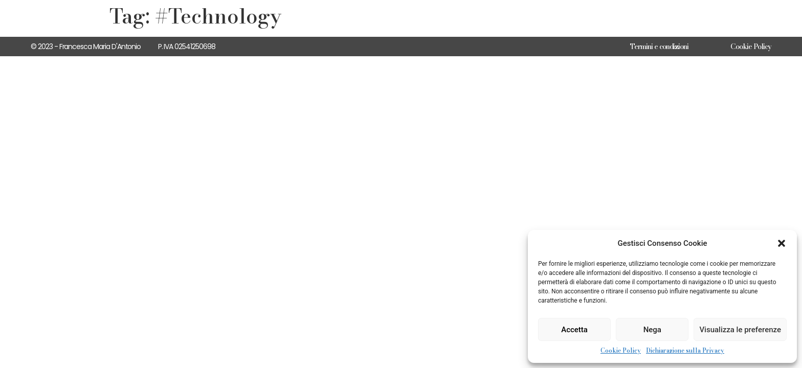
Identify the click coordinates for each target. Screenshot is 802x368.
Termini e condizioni (659, 46)
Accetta (574, 329)
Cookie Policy (620, 350)
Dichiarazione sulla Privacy (685, 350)
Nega (652, 329)
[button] (781, 243)
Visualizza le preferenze (740, 329)
